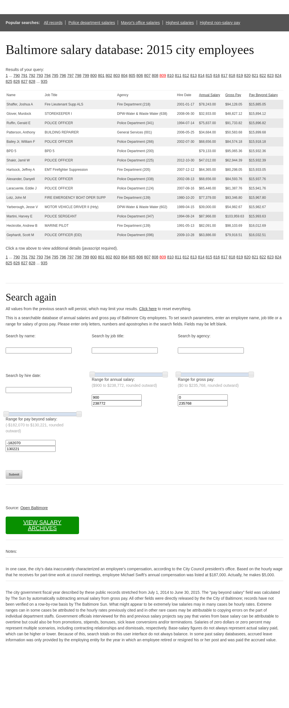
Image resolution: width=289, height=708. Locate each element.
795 (55, 75)
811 (178, 75)
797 (70, 75)
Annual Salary (209, 95)
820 (247, 75)
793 (39, 75)
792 (32, 75)
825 (9, 81)
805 (132, 75)
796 (63, 75)
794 (47, 75)
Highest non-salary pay (220, 22)
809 (162, 75)
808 (155, 75)
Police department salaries (91, 22)
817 (224, 75)
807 (147, 75)
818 (232, 75)
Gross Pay (233, 95)
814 (201, 75)
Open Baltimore (34, 508)
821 (255, 75)
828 (32, 81)
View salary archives (42, 525)
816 (216, 75)
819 (240, 75)
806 (139, 75)
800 (93, 75)
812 (186, 75)
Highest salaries (180, 22)
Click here (148, 308)
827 (24, 81)
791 (24, 75)
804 (124, 75)
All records (53, 22)
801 (101, 75)
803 (116, 75)
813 (193, 75)
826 (16, 81)
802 (109, 75)
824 (278, 75)
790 (16, 75)
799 (86, 75)
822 (262, 75)
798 (78, 75)
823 (270, 75)
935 (44, 81)
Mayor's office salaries (140, 22)
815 (209, 75)
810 (170, 75)
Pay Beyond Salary (263, 95)
